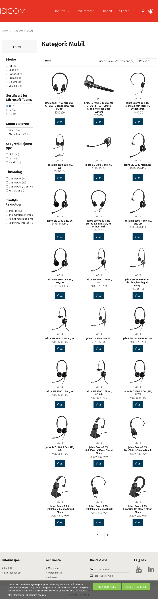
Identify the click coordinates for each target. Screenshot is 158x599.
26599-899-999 (99, 513)
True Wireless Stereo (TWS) (26, 214)
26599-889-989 (99, 456)
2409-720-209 (138, 342)
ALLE (11, 106)
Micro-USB (16, 190)
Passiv (14, 158)
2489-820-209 (137, 398)
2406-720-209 (99, 286)
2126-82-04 (98, 168)
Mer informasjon (16, 595)
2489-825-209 (60, 454)
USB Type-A (17, 178)
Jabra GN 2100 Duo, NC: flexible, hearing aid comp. (137, 282)
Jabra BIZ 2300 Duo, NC (60, 220)
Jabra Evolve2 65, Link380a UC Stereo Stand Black (137, 509)
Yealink (15, 85)
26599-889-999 (138, 454)
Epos (60, 98)
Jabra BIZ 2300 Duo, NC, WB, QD (60, 281)
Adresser (52, 577)
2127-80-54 (137, 289)
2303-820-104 (138, 168)
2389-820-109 (60, 286)
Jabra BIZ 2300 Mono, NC (137, 164)
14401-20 (138, 112)
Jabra (138, 98)
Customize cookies (36, 595)
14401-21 (99, 230)
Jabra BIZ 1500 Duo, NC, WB (60, 166)
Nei (12, 114)
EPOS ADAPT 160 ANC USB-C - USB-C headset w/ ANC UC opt (60, 105)
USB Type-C (17, 182)
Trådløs (15, 210)
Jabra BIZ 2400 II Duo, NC (60, 391)
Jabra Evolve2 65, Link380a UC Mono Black (138, 449)
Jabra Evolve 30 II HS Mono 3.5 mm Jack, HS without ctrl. (137, 105)
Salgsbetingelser (12, 572)
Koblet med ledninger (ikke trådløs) (31, 218)
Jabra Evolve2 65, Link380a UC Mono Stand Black (99, 450)
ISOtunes (16, 73)
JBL (12, 65)
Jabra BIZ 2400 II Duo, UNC (137, 338)
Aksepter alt (136, 586)
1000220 (60, 112)
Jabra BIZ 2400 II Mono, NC (60, 338)
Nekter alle (107, 586)
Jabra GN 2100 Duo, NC (98, 338)
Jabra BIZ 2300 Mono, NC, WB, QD (138, 222)
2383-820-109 (138, 227)
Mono (14, 130)
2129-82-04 (98, 342)
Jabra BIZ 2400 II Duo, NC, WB (60, 449)
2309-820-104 (60, 224)
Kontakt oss (10, 568)
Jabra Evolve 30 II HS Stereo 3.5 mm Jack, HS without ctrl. (99, 223)
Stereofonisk (18, 134)
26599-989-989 (138, 515)
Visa (60, 122)
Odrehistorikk (55, 572)
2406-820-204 (59, 342)
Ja (12, 110)
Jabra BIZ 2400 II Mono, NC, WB (99, 393)
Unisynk (15, 81)
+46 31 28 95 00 (102, 569)
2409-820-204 (59, 395)
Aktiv (14, 154)
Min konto (53, 568)
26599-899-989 (60, 515)
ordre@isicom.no (104, 575)
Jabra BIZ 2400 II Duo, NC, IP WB (138, 393)
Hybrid (15, 162)
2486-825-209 (98, 398)
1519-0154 (59, 171)
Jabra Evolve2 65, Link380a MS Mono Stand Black (60, 509)
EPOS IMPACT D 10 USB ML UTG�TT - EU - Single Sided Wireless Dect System (98, 107)
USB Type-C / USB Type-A (25, 186)
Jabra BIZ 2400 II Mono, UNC (99, 281)
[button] (61, 11)
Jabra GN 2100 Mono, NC (98, 164)
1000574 (99, 115)
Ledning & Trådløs (21, 222)
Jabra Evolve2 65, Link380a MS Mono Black (99, 508)
